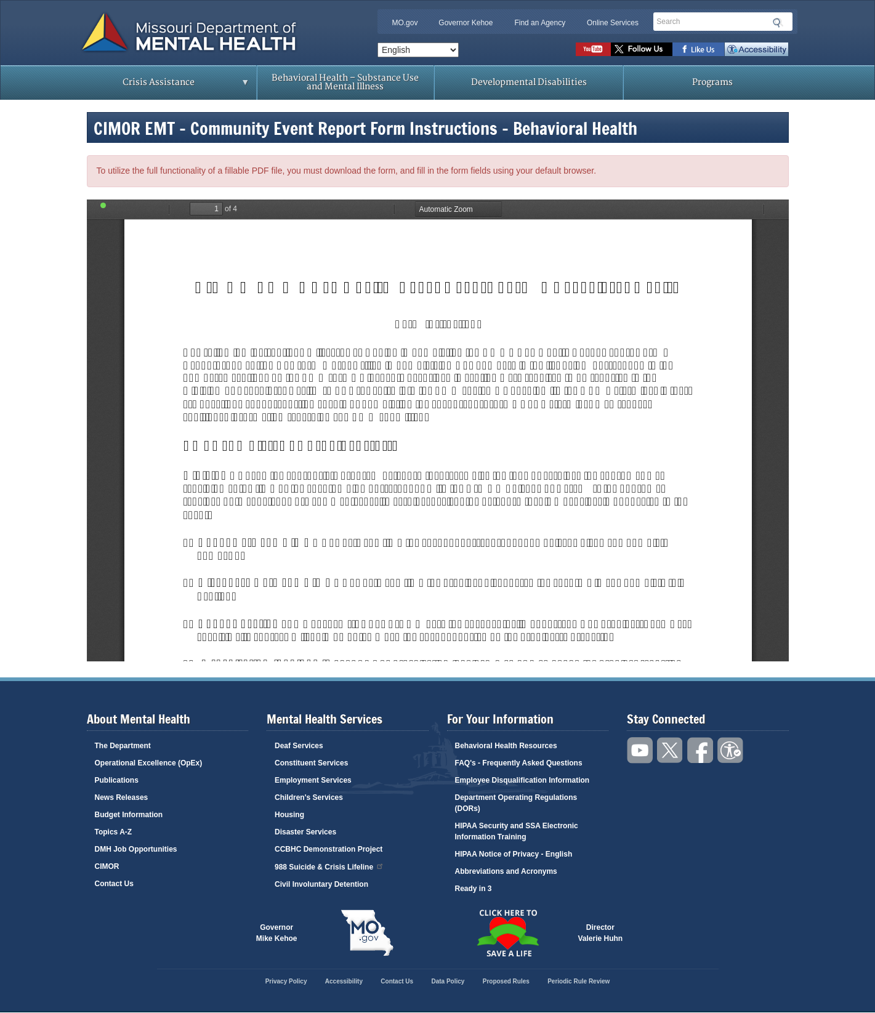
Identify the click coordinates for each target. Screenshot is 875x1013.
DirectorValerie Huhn (600, 933)
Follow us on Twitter (641, 49)
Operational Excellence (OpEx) (149, 763)
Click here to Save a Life (508, 933)
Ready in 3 (473, 888)
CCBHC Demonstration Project (328, 849)
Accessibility (756, 49)
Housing (289, 814)
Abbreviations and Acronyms (506, 871)
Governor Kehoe (465, 22)
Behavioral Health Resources (506, 745)
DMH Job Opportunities (136, 849)
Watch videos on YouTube (593, 49)
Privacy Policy (286, 981)
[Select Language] (418, 49)
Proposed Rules (506, 981)
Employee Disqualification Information (522, 780)
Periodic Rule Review (578, 981)
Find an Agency (539, 22)
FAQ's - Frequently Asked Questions (519, 763)
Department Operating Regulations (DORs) (516, 803)
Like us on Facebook (698, 49)
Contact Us (114, 883)
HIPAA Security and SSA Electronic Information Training (516, 831)
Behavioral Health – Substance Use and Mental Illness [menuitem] (345, 82)
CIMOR (107, 866)
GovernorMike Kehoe (276, 933)
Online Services (613, 22)
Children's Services (309, 797)
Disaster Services (305, 832)
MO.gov (404, 22)
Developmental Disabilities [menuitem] (529, 82)
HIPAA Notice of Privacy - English (514, 854)
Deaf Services (299, 745)
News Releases (121, 797)
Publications (117, 780)
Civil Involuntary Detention (321, 884)
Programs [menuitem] (712, 82)
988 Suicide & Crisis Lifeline (329, 866)
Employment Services (313, 780)
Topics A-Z (113, 832)
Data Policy (447, 981)
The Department (123, 745)
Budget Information (129, 814)
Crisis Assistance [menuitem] (162, 86)
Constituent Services (311, 763)
